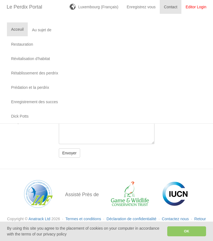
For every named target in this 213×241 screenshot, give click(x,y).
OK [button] (186, 231)
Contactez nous (176, 219)
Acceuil (17, 29)
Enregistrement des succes (34, 102)
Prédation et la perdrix (30, 87)
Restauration (22, 44)
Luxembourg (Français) (98, 7)
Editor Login (196, 7)
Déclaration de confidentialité (132, 219)
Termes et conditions (83, 219)
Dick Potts (20, 116)
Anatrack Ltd (39, 219)
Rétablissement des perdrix (34, 73)
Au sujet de (41, 30)
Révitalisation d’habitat (30, 58)
